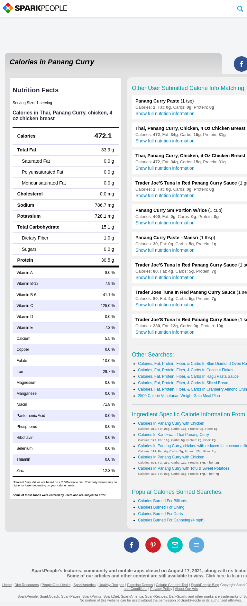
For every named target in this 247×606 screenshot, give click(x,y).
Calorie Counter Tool (172, 585)
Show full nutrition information (165, 113)
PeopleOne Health (55, 585)
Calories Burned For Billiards (162, 501)
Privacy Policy (161, 589)
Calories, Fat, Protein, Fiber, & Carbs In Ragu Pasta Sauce (188, 376)
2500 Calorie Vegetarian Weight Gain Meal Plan (179, 395)
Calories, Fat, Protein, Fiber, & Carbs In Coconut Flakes (185, 370)
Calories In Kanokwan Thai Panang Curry (173, 434)
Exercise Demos (140, 585)
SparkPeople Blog (205, 585)
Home (7, 585)
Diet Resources (26, 585)
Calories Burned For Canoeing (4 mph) (171, 520)
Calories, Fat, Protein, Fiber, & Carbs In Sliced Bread (183, 383)
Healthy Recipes (111, 585)
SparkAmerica (84, 585)
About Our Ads (186, 589)
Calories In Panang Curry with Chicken (171, 423)
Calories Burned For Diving (161, 507)
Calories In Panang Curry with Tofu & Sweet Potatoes (183, 468)
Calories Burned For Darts (160, 513)
